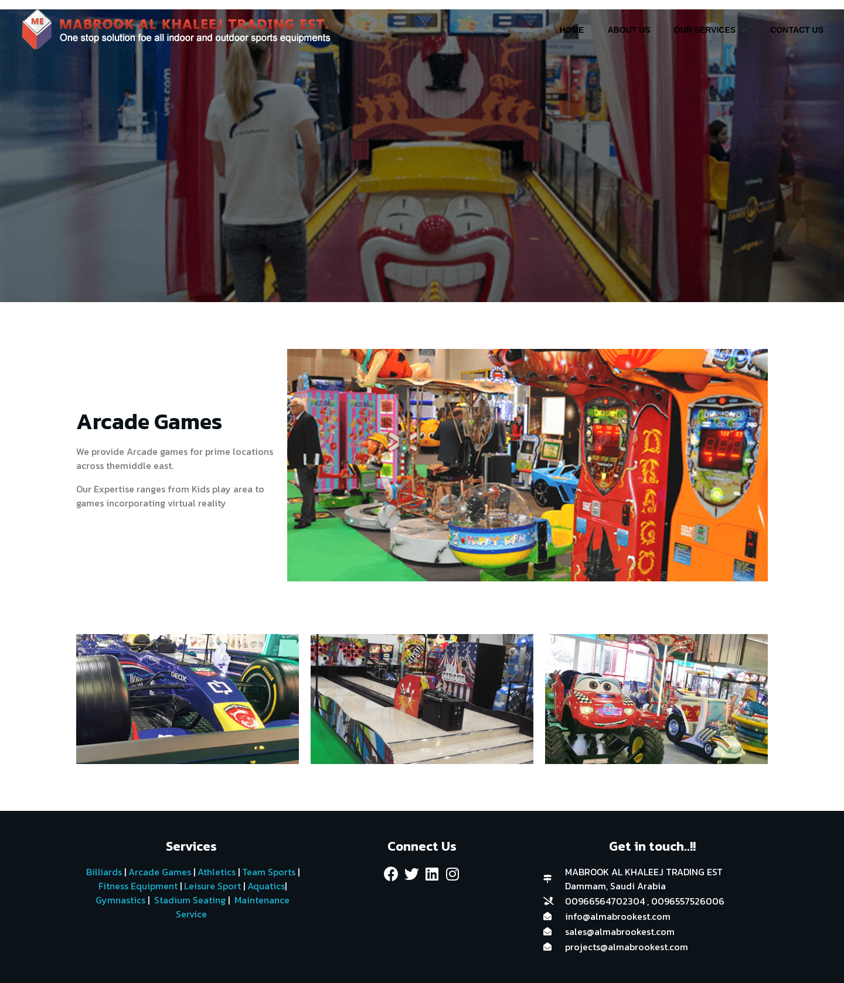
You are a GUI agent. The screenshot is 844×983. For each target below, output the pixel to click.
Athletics (217, 872)
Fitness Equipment (138, 886)
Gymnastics (119, 900)
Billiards (104, 872)
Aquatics (265, 886)
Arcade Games (159, 872)
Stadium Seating (189, 900)
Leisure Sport (212, 886)
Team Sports (268, 872)
